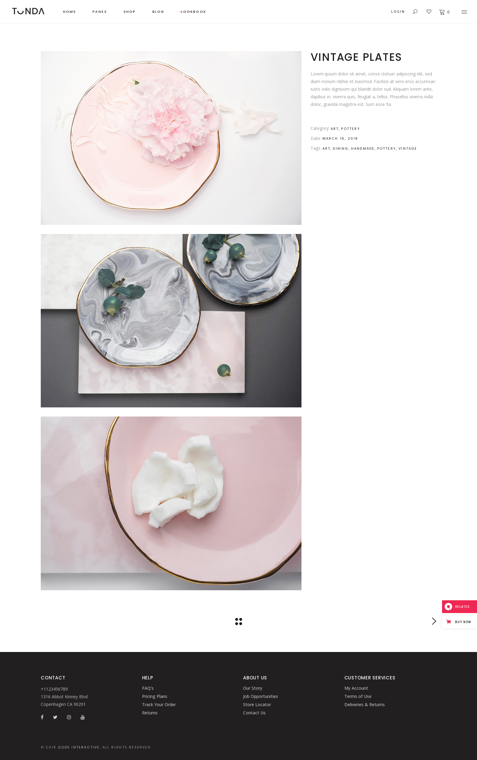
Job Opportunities (260, 696)
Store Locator (257, 704)
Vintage (408, 148)
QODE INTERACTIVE (78, 747)
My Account (356, 688)
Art (335, 128)
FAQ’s (148, 688)
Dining (340, 148)
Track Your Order (159, 704)
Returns (150, 713)
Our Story (252, 688)
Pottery (350, 128)
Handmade (363, 148)
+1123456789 (54, 689)
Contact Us (254, 713)
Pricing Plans (154, 696)
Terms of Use (357, 696)
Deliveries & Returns (364, 704)
